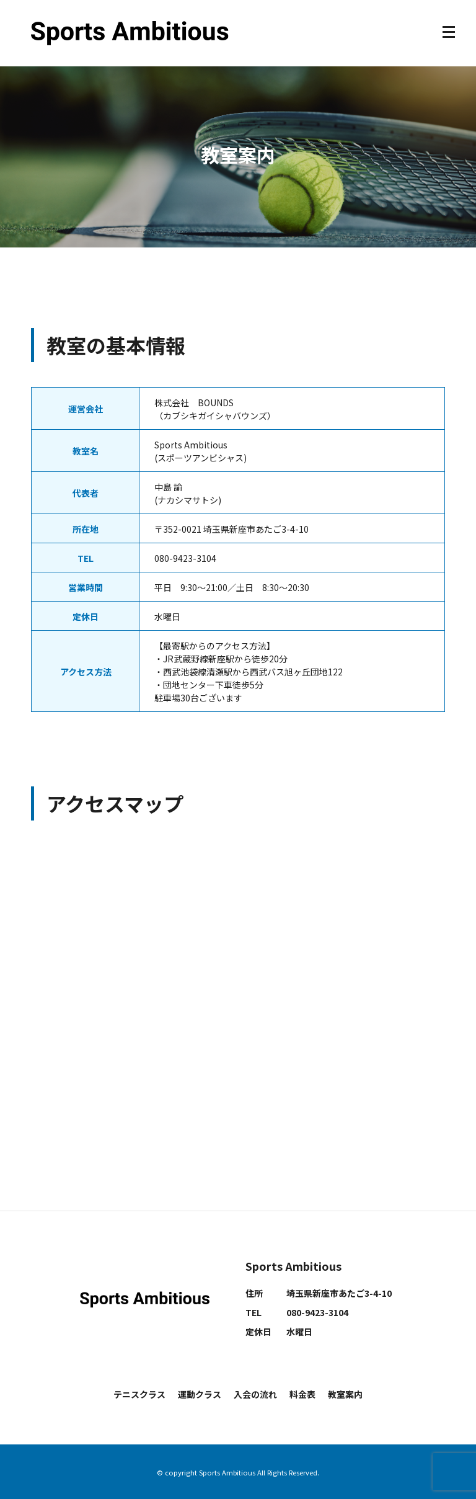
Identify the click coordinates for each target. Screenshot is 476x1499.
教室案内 (345, 1394)
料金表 (302, 1394)
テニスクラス (139, 1394)
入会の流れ (255, 1394)
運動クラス (199, 1394)
